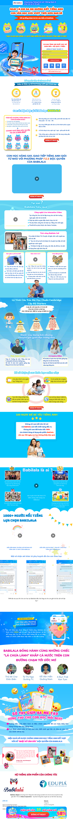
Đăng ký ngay (55, 60)
